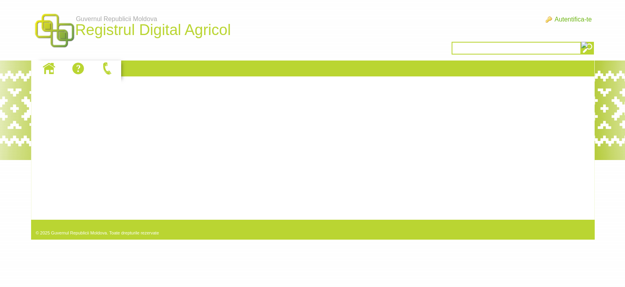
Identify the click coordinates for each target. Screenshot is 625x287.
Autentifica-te (573, 19)
